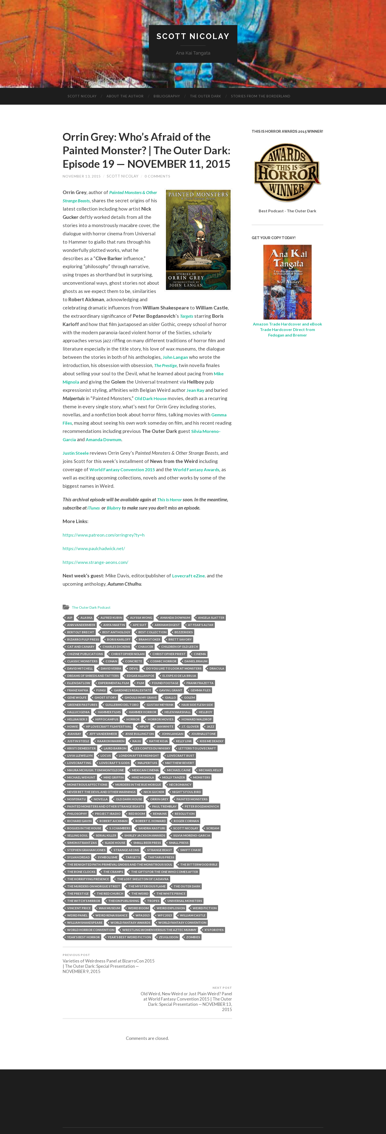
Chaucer (145, 660)
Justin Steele (77, 466)
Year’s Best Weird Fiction (129, 950)
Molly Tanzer (173, 791)
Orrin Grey (159, 813)
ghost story (105, 711)
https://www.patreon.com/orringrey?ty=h (106, 548)
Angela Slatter (211, 631)
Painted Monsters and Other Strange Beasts (105, 820)
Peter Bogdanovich (202, 820)
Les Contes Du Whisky (152, 762)
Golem (189, 711)
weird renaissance (111, 929)
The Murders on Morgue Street (93, 900)
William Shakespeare (85, 936)
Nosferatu (76, 813)
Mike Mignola (143, 791)
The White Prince (170, 907)
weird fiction (205, 921)
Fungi (101, 704)
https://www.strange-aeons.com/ (98, 575)
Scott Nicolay (193, 36)
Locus (106, 769)
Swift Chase (190, 863)
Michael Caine (179, 783)
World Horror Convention (90, 943)
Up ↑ (319, 1117)
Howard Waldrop (196, 733)
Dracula (217, 682)
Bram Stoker (149, 653)
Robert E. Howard (150, 834)
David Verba (111, 682)
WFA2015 (143, 929)
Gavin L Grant (170, 704)
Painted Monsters (192, 813)
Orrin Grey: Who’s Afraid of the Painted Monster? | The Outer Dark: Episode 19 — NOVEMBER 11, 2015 (144, 157)
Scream (212, 842)
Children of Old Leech (179, 660)
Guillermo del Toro (122, 718)
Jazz (210, 740)
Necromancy (180, 798)
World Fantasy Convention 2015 (125, 483)
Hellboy (205, 725)
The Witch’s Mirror (83, 914)
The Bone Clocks (81, 885)
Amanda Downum (126, 453)
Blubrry (115, 521)
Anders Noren (298, 1117)
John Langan (204, 371)
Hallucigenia (78, 725)
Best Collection (152, 645)
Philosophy (77, 827)
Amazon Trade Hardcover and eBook (287, 323)
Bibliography (167, 96)
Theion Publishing (123, 914)
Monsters (201, 791)
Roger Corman (186, 834)
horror (133, 733)
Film (140, 696)
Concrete (133, 675)
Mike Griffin (114, 791)
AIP (69, 631)
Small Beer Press (147, 856)
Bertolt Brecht (80, 645)
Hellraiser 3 (77, 733)
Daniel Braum (195, 675)
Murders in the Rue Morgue (138, 798)
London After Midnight (139, 769)
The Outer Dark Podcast (92, 621)
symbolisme (108, 871)
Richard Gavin (79, 834)
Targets (70, 338)
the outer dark (187, 900)
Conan (111, 675)
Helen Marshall (177, 725)
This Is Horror (171, 513)
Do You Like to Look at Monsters (174, 682)
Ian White (165, 740)
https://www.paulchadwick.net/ (96, 562)
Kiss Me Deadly (212, 754)
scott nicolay (185, 842)
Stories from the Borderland (261, 96)
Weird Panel (77, 929)
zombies (193, 950)
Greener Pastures (82, 718)
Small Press (178, 856)
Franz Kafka (77, 704)
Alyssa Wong (141, 631)
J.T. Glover (190, 740)
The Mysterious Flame (147, 900)
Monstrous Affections (87, 798)
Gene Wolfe (76, 711)
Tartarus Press (161, 871)
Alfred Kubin (111, 631)
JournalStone (203, 747)
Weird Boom (138, 921)
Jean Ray (196, 403)
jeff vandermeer (103, 747)
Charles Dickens (116, 660)
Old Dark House (152, 412)
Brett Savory (180, 653)
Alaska (86, 631)
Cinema (200, 667)
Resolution (185, 827)
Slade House (115, 856)
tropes (153, 914)
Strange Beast (159, 863)
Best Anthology (116, 645)
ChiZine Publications (85, 667)
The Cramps (113, 885)
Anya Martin (114, 638)
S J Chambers (119, 842)
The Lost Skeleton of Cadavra (143, 892)
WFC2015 (165, 929)
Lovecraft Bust (181, 769)
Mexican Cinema (145, 783)
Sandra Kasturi (151, 842)
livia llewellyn (79, 769)
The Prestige (189, 379)
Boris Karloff (119, 653)
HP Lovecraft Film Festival (109, 740)
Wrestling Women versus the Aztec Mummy (159, 943)
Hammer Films (109, 725)
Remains (160, 827)
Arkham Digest (167, 638)
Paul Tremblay (164, 820)
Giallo (170, 711)
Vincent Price (79, 921)
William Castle (193, 929)
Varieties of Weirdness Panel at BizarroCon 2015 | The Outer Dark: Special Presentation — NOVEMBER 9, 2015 (104, 977)
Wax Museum (109, 921)
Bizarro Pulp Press (83, 653)
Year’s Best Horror (83, 950)
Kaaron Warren (110, 754)
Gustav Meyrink (160, 718)
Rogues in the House (84, 842)
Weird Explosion (171, 921)
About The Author (125, 96)
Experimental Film (113, 696)
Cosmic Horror (163, 675)
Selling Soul (77, 849)
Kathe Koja (158, 754)
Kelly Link (184, 754)
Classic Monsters (82, 675)
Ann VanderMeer (81, 638)
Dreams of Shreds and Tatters (93, 689)
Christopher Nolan (127, 667)
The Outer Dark (205, 96)
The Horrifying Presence (88, 892)
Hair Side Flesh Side (197, 718)
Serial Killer (106, 849)
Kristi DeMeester (81, 762)
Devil (133, 682)
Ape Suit (140, 638)
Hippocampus (106, 733)
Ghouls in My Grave (141, 711)
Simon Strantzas (82, 856)
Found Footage (165, 696)
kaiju (136, 754)
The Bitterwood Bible (199, 878)
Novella (101, 813)
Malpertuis (147, 776)
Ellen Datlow (78, 696)
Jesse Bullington (139, 747)
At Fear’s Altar (200, 638)
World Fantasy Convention (182, 936)
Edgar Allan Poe (140, 689)
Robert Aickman (113, 834)
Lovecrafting (79, 776)
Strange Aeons (126, 863)
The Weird (139, 907)
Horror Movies (160, 733)
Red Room (137, 827)
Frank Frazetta (200, 696)
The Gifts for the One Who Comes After (164, 885)
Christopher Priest (169, 667)
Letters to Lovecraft (197, 762)
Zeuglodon (168, 950)
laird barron (115, 762)
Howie (72, 740)
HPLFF (144, 740)
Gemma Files (200, 704)
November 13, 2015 (82, 190)
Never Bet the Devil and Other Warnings (101, 805)
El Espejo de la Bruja (179, 689)
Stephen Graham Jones (86, 863)
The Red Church (110, 907)
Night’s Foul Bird (186, 805)
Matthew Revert (179, 776)
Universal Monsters (184, 914)
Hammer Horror (142, 725)
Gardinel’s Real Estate (132, 704)
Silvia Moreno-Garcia (191, 849)
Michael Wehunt (81, 791)
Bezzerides (183, 645)
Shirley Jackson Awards (144, 849)
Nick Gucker (154, 805)
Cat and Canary (80, 660)
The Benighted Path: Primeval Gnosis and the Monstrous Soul (119, 878)
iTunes (94, 521)
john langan (172, 747)
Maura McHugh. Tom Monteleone (95, 783)
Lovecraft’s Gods (114, 776)
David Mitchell (80, 682)
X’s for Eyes (214, 943)
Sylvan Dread (78, 871)
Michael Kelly (210, 783)
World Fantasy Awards (204, 483)
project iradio (108, 827)
